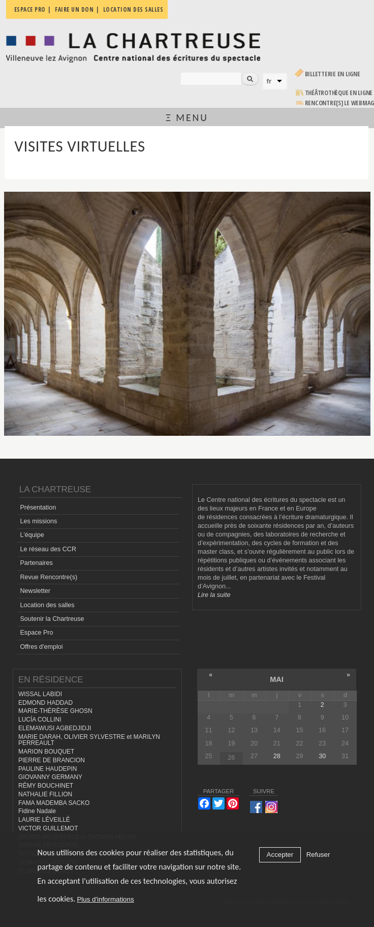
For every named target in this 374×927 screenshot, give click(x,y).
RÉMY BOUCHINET (45, 785)
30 (322, 756)
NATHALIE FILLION (45, 794)
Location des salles (47, 605)
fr (269, 81)
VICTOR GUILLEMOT (48, 828)
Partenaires (36, 562)
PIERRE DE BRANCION (51, 760)
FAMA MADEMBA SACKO (53, 802)
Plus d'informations (105, 899)
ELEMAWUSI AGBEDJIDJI (54, 728)
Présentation (38, 507)
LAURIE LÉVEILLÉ (44, 819)
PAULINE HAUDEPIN (47, 768)
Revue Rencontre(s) (48, 577)
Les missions (38, 521)
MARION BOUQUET (46, 751)
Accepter (280, 854)
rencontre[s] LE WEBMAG (340, 103)
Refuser (318, 854)
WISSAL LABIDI (40, 694)
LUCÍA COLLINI (39, 719)
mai (277, 679)
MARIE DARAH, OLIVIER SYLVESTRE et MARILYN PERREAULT (89, 740)
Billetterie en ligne (332, 74)
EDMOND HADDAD (45, 702)
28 (276, 756)
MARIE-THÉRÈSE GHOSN (55, 710)
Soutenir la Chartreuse (52, 618)
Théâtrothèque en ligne (339, 92)
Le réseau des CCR (48, 549)
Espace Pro (36, 632)
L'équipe (32, 535)
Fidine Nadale (37, 811)
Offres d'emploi (41, 646)
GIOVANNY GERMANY (50, 777)
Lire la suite (214, 595)
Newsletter (35, 590)
